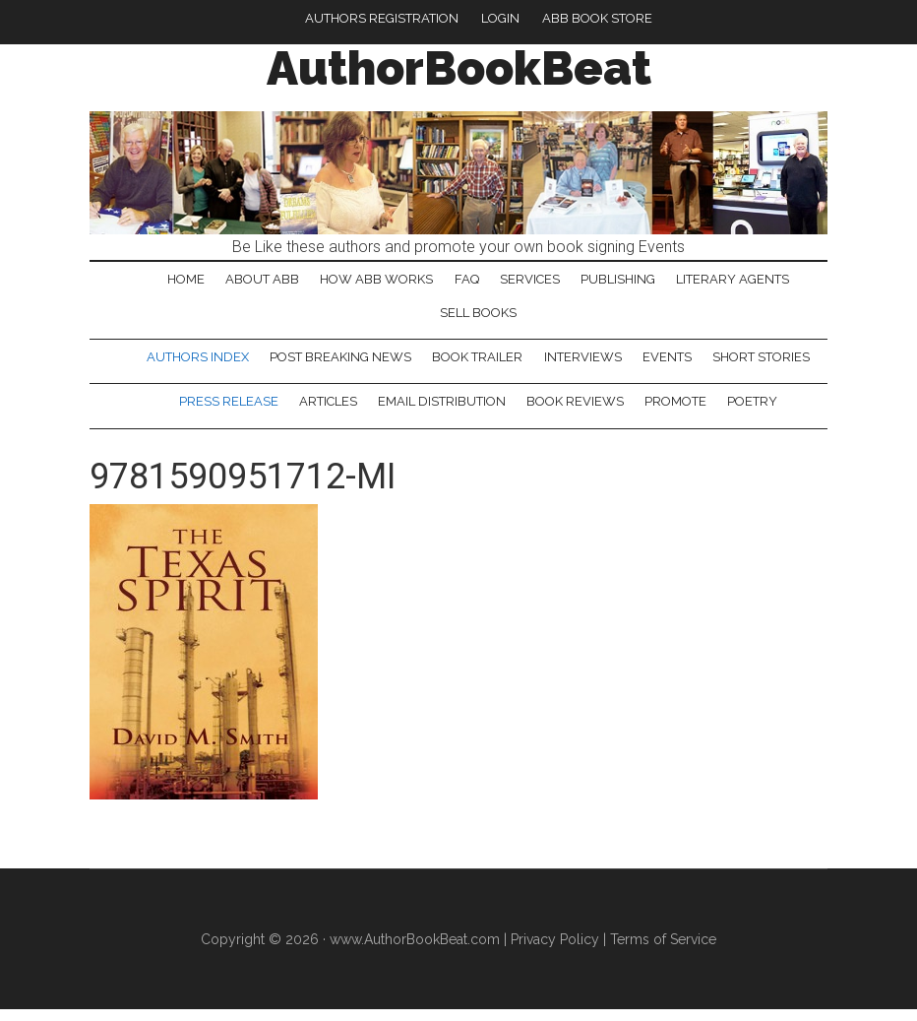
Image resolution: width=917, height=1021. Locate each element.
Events (670, 363)
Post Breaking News (338, 363)
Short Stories (766, 363)
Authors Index (194, 363)
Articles (325, 411)
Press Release (224, 411)
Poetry (757, 411)
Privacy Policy (555, 950)
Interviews (584, 363)
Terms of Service (663, 950)
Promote (678, 411)
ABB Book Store (597, 18)
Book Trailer (477, 363)
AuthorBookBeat (459, 68)
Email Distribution (441, 411)
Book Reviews (576, 411)
